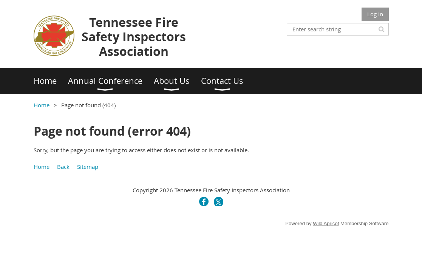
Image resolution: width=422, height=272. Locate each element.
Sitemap (87, 166)
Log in (375, 14)
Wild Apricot (326, 223)
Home (41, 105)
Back (63, 166)
